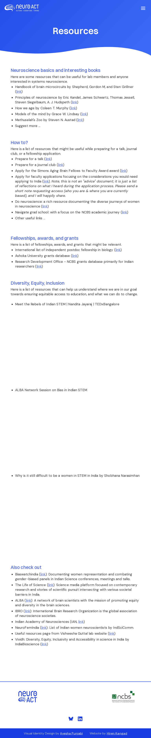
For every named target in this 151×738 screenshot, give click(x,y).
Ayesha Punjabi (71, 733)
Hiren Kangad (117, 733)
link (19, 91)
